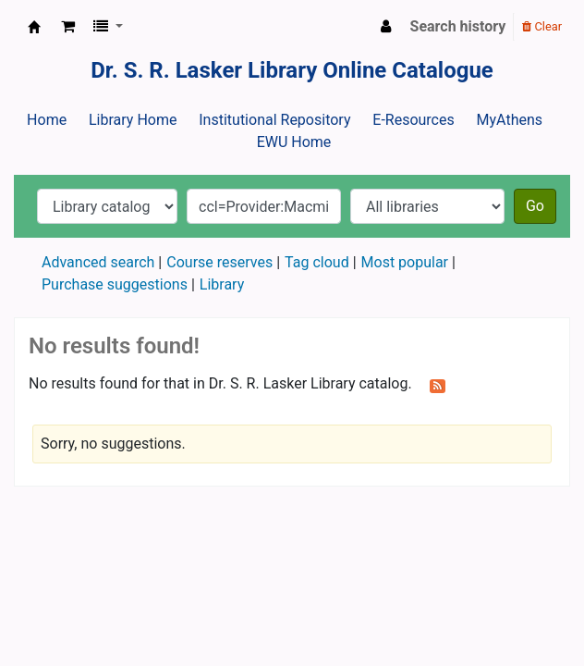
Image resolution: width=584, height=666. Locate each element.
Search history (458, 26)
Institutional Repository (274, 120)
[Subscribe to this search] (437, 384)
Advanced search (98, 262)
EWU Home (294, 142)
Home (47, 120)
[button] (68, 26)
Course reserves (219, 262)
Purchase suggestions (115, 284)
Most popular (404, 262)
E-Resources (413, 120)
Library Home (132, 120)
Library (222, 284)
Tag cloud (317, 262)
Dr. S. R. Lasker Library (34, 26)
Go (535, 206)
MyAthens (509, 120)
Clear (542, 26)
